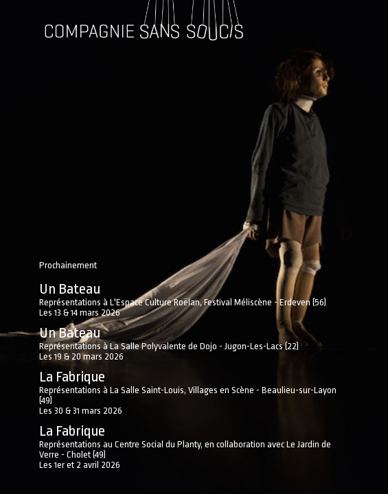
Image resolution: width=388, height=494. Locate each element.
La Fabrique (72, 376)
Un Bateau (69, 289)
